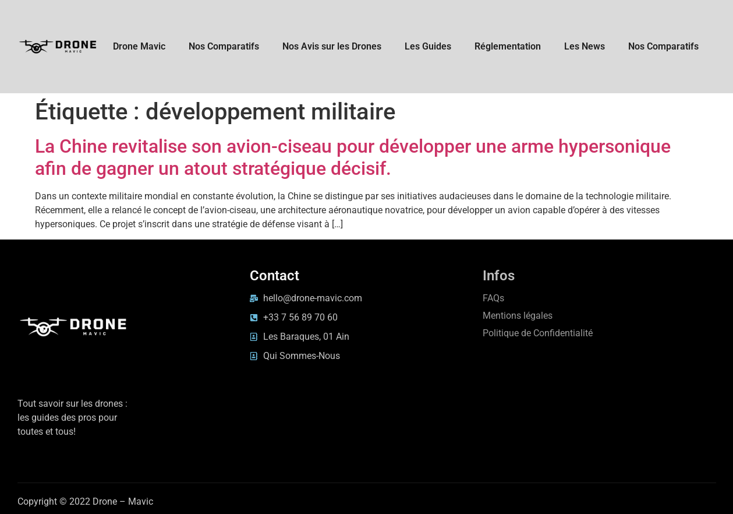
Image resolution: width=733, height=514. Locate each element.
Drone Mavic (139, 46)
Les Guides (428, 46)
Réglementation (507, 46)
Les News (584, 46)
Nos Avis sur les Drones (331, 46)
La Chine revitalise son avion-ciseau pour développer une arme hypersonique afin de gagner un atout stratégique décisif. (353, 157)
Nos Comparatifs (224, 46)
